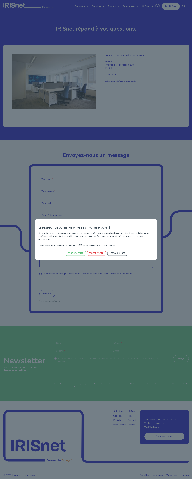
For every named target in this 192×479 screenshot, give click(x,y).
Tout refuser (96, 253)
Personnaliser (117, 253)
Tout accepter (76, 253)
